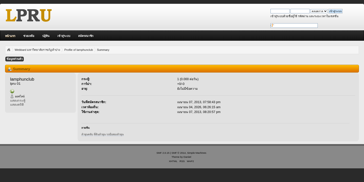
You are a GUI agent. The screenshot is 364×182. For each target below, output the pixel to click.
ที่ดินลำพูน (100, 134)
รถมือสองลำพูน (115, 134)
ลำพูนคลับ (87, 134)
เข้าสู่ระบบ (63, 35)
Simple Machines (196, 152)
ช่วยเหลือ (28, 35)
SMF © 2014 (179, 152)
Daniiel (187, 156)
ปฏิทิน (46, 35)
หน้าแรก (10, 35)
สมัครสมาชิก (86, 35)
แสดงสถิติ (17, 104)
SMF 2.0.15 (163, 152)
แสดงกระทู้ (17, 100)
